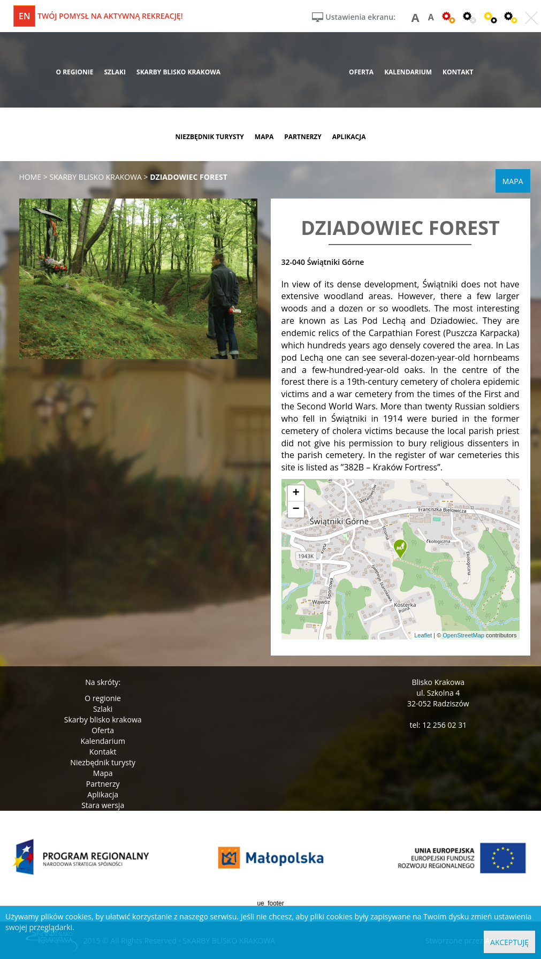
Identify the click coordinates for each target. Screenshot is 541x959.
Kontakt (103, 752)
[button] (400, 549)
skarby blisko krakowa (178, 72)
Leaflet (423, 635)
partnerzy (303, 136)
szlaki (115, 72)
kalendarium (408, 72)
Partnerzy (103, 784)
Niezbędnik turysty (102, 762)
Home (30, 177)
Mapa (103, 773)
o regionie (74, 72)
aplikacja (349, 136)
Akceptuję (509, 942)
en (24, 16)
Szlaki (102, 709)
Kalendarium (102, 741)
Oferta (103, 730)
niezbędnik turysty (209, 136)
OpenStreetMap (463, 635)
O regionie (103, 698)
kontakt (458, 72)
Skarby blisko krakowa (103, 719)
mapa (264, 136)
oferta (361, 72)
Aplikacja (102, 794)
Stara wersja (102, 805)
